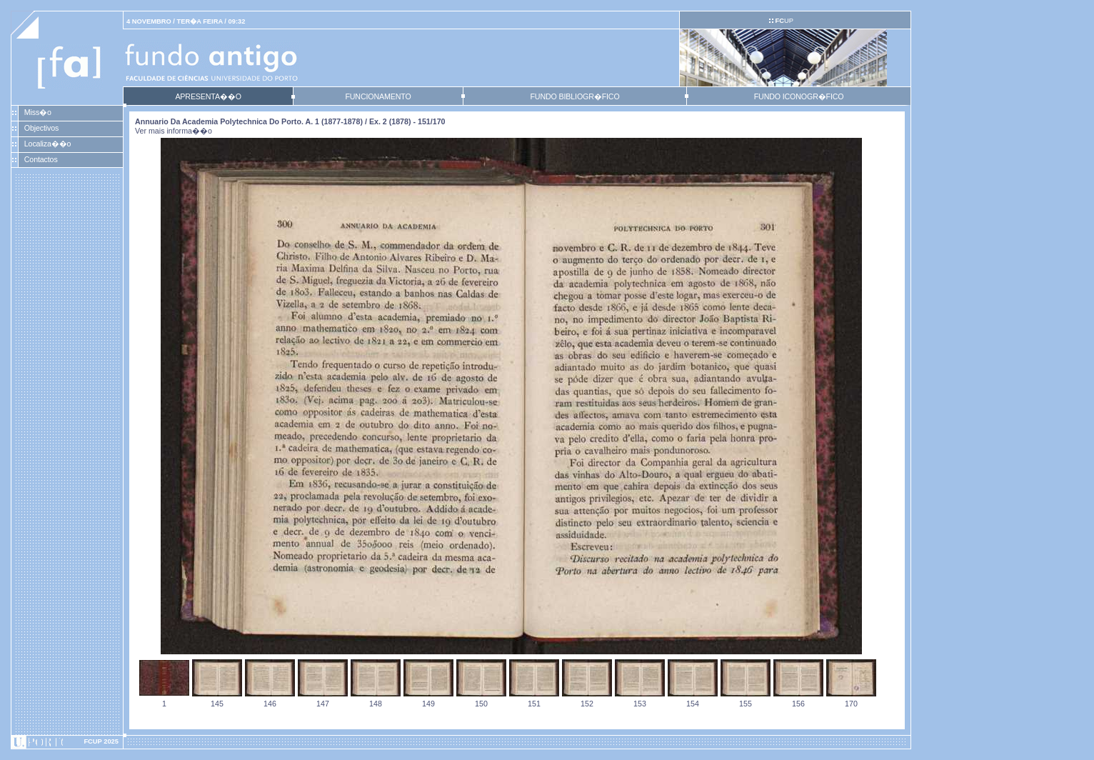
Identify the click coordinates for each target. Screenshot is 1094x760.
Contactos (41, 159)
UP (784, 20)
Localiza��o (47, 143)
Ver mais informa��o (173, 130)
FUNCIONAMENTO (378, 96)
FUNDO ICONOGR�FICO (799, 96)
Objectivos (41, 128)
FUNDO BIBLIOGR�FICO (574, 96)
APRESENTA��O (208, 96)
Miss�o (37, 112)
